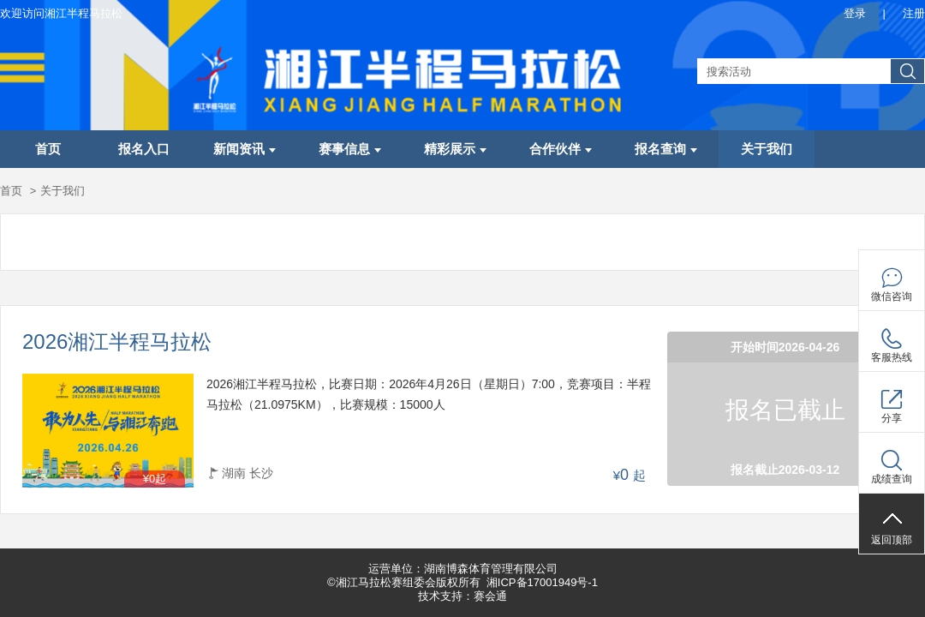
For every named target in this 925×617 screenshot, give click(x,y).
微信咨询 (891, 297)
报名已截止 (785, 410)
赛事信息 (350, 149)
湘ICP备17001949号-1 (542, 582)
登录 (855, 13)
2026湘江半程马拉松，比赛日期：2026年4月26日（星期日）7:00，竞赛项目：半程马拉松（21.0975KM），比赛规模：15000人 (428, 394)
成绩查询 (891, 479)
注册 (914, 13)
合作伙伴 (560, 149)
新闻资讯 (244, 149)
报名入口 (144, 149)
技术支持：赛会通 (462, 596)
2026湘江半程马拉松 (117, 342)
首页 (48, 149)
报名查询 (666, 149)
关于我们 (766, 149)
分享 (891, 418)
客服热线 (891, 357)
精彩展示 (455, 149)
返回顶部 (891, 540)
